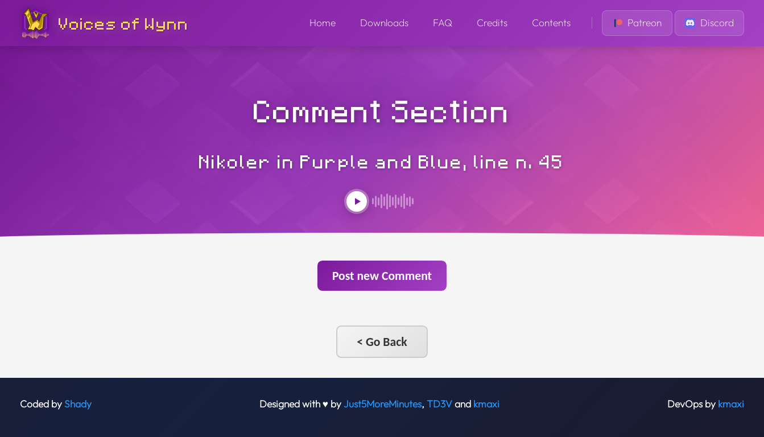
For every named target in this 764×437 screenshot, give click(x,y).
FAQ (442, 23)
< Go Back (382, 341)
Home (322, 23)
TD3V (439, 404)
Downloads (384, 23)
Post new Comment (382, 275)
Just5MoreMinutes (383, 404)
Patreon (637, 23)
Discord (709, 23)
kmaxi (486, 404)
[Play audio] (356, 201)
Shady (78, 404)
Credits (492, 23)
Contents (551, 23)
